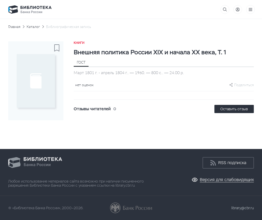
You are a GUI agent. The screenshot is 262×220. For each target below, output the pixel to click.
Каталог (33, 27)
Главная (14, 27)
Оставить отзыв (234, 109)
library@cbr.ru (242, 208)
